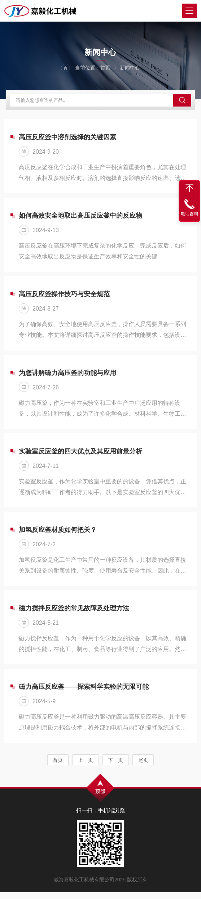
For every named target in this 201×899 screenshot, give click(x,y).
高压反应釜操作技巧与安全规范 (64, 297)
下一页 (115, 767)
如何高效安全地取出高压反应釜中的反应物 (80, 218)
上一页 (85, 767)
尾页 (144, 767)
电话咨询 (189, 213)
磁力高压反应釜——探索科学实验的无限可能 (84, 693)
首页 (105, 68)
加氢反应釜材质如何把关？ (58, 534)
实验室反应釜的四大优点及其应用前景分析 (80, 455)
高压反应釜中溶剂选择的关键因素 (67, 139)
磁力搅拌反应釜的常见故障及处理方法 (74, 614)
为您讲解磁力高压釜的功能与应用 (67, 376)
